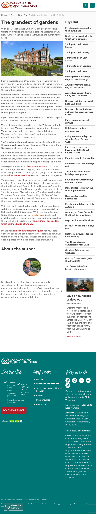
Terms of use (35, 504)
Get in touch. (84, 430)
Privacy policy (58, 504)
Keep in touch (76, 373)
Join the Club (11, 373)
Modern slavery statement (82, 504)
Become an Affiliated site (47, 384)
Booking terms (47, 504)
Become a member (14, 410)
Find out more (73, 336)
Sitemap (68, 504)
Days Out (71, 22)
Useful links (42, 373)
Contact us (41, 404)
